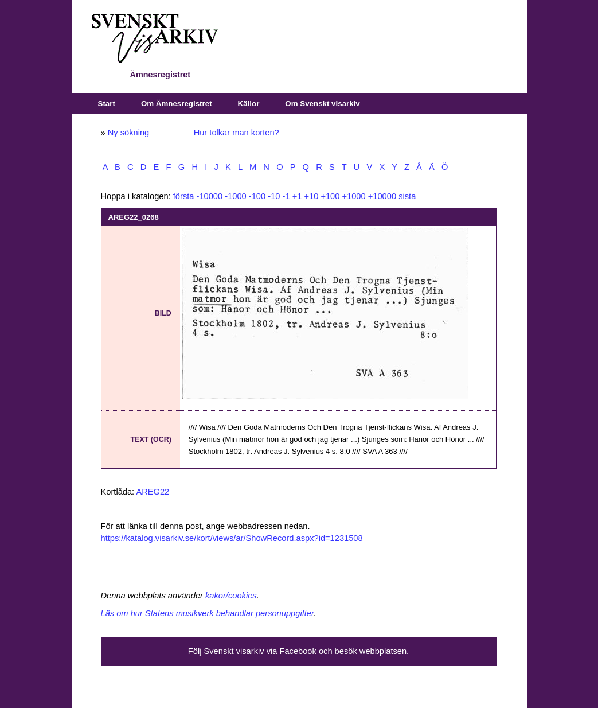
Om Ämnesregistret (176, 103)
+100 (330, 196)
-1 (286, 196)
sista (407, 196)
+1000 (353, 196)
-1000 (236, 196)
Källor (249, 103)
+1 (297, 196)
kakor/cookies (231, 595)
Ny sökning (129, 132)
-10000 (210, 196)
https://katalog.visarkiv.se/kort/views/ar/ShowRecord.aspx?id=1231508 (232, 538)
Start (106, 103)
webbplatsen (383, 651)
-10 (274, 196)
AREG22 (152, 491)
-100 (257, 196)
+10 (311, 196)
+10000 (382, 196)
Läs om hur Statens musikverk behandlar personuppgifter (207, 613)
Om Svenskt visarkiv (322, 103)
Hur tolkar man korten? (236, 132)
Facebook (297, 651)
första (183, 196)
